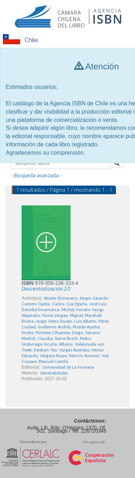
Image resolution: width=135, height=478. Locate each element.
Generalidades (54, 372)
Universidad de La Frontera (68, 367)
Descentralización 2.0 (46, 289)
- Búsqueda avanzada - (36, 175)
